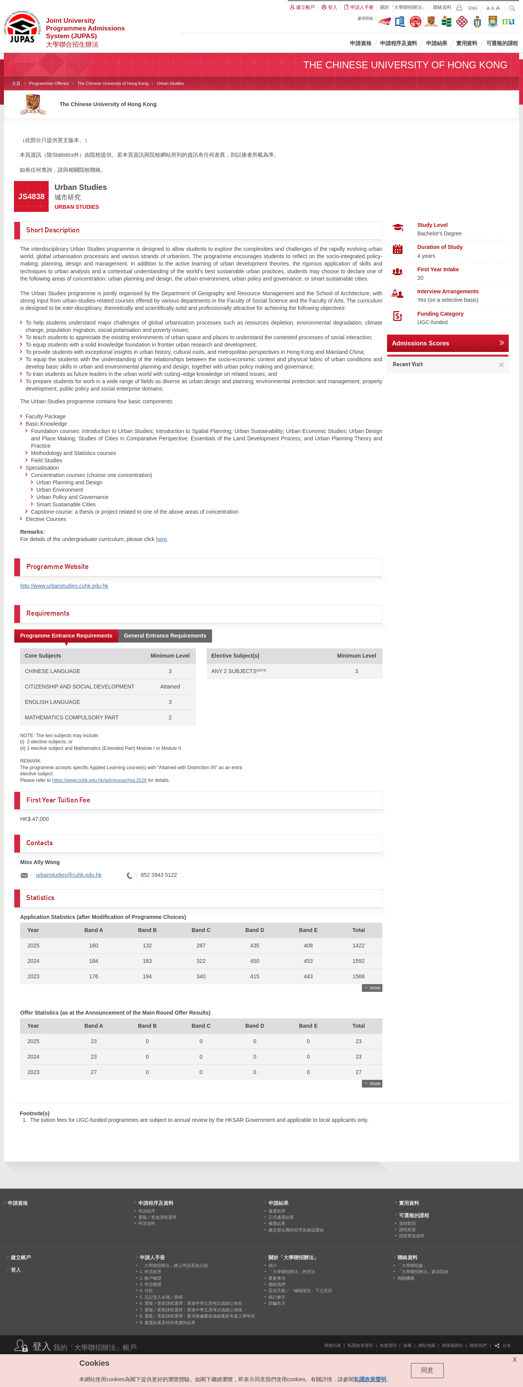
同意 (427, 1370)
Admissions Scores (421, 343)
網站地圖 (426, 1345)
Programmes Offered (49, 83)
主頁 (16, 83)
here (161, 539)
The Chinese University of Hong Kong (112, 83)
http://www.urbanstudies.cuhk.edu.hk (64, 586)
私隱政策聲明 (360, 1345)
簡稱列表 (332, 1345)
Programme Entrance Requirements (66, 636)
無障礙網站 (452, 1345)
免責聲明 (388, 1345)
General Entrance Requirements (165, 636)
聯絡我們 (478, 1345)
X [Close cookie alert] (515, 1360)
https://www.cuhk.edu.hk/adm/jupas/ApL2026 (99, 780)
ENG (473, 8)
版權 (407, 1345)
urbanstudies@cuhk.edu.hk (69, 875)
